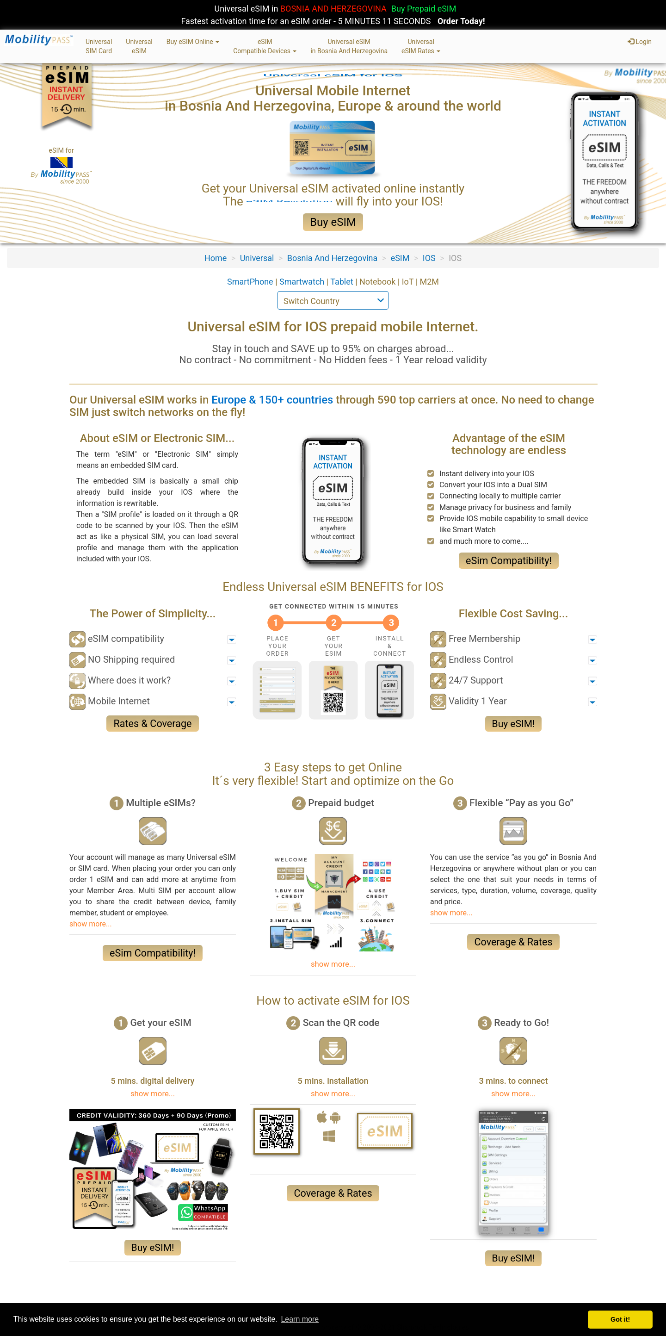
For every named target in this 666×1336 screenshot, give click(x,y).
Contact (222, 1299)
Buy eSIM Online (193, 41)
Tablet (342, 281)
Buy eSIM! (513, 723)
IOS (429, 258)
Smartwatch (303, 281)
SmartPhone (251, 281)
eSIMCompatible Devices (264, 46)
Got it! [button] (620, 1319)
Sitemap (186, 1299)
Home (215, 258)
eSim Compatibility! (509, 560)
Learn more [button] (300, 1319)
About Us (85, 1299)
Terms (153, 1299)
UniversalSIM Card (99, 46)
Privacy (121, 1299)
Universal (257, 258)
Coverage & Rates (513, 942)
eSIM (400, 258)
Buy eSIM (333, 222)
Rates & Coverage (152, 723)
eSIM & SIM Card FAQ (277, 1299)
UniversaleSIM (139, 46)
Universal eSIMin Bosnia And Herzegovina (349, 46)
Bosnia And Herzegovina (332, 258)
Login (640, 41)
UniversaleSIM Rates (420, 46)
